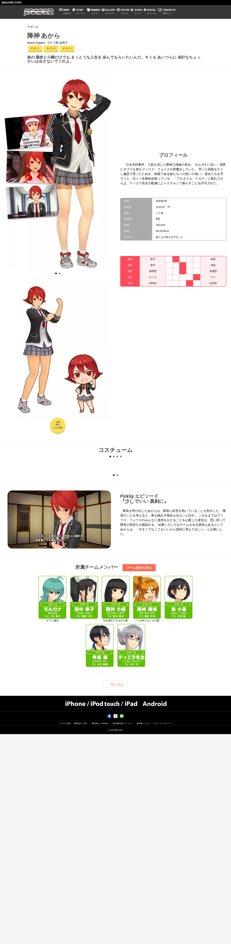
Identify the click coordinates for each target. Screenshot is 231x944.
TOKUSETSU (169, 12)
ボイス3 (67, 48)
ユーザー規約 (65, 933)
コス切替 (57, 425)
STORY (80, 12)
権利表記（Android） (100, 933)
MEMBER (95, 12)
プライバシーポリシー (162, 933)
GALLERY (110, 12)
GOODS (138, 12)
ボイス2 (51, 48)
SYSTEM (125, 12)
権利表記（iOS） (81, 933)
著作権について (143, 933)
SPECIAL (151, 12)
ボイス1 (35, 48)
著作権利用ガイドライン (123, 933)
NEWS (67, 12)
